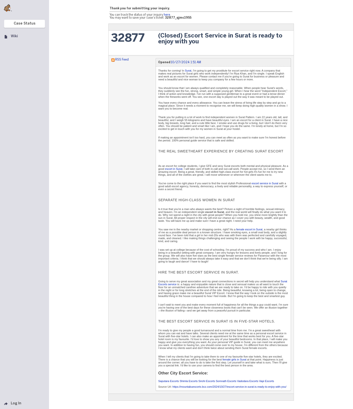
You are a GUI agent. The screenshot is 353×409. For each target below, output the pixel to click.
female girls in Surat (234, 359)
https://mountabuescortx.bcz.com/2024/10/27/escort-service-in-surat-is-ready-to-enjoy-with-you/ (230, 386)
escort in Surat (173, 168)
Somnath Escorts (226, 381)
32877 (128, 38)
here (167, 14)
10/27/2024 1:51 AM (186, 62)
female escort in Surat (249, 229)
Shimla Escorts (189, 381)
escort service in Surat (265, 183)
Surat (188, 70)
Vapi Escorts (266, 381)
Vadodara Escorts (247, 381)
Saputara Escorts (168, 381)
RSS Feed (122, 59)
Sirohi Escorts (206, 381)
